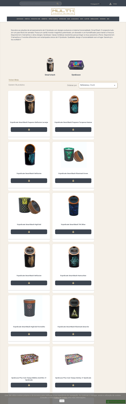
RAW (68, 19)
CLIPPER (86, 19)
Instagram (32, 368)
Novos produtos (14, 380)
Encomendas (69, 383)
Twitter (25, 368)
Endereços (68, 389)
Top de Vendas (14, 383)
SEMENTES (44, 19)
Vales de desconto (71, 392)
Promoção (12, 386)
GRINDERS (103, 19)
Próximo (111, 352)
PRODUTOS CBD (35, 19)
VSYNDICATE (62, 19)
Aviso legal (40, 380)
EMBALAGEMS (95, 19)
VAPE (81, 19)
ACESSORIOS (75, 19)
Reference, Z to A (98, 85)
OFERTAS (27, 19)
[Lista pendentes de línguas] (97, 4)
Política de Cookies (60, 397)
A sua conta (69, 377)
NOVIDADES (20, 19)
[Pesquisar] (41, 4)
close (62, 401)
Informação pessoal (72, 380)
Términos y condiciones (45, 383)
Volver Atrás (14, 80)
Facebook (19, 368)
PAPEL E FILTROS (53, 19)
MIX (108, 19)
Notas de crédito (70, 386)
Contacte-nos (41, 386)
